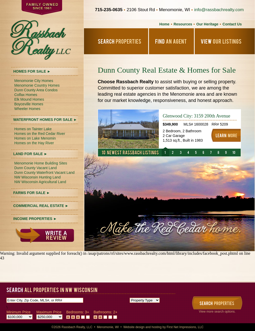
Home (164, 24)
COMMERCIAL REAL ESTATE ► (41, 206)
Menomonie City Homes (33, 81)
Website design (134, 327)
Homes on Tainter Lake (33, 129)
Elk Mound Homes (29, 99)
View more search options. (217, 311)
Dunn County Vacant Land (35, 168)
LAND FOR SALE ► (30, 154)
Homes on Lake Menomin (35, 138)
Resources (183, 24)
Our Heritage (207, 24)
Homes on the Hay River (34, 143)
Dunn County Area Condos (36, 90)
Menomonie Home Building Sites (40, 163)
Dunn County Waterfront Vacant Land (44, 172)
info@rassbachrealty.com (219, 9)
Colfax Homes (25, 95)
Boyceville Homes (28, 104)
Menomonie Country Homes (37, 85)
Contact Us (232, 24)
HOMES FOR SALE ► (32, 71)
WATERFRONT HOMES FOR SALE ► (45, 120)
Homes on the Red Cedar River (39, 134)
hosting (157, 327)
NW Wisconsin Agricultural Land (40, 182)
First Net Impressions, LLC (185, 327)
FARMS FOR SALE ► (31, 193)
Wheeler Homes (27, 109)
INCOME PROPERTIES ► (35, 219)
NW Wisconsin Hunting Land (37, 177)
